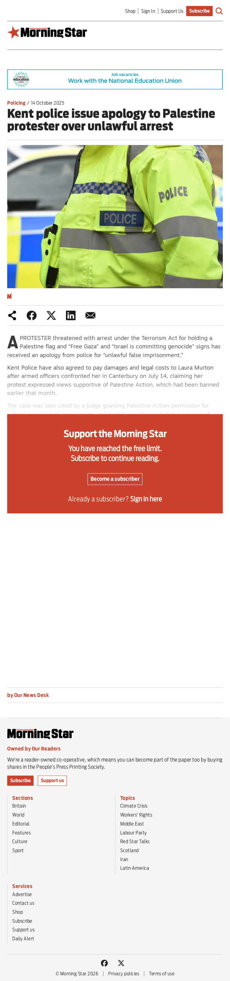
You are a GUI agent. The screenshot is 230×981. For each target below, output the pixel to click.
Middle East (132, 824)
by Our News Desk (28, 695)
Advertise (22, 894)
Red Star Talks (135, 841)
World (18, 815)
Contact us (23, 903)
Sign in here (146, 499)
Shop (130, 11)
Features (21, 833)
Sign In (148, 11)
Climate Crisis (134, 806)
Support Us (172, 11)
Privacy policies (123, 974)
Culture (20, 841)
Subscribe (199, 11)
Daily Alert (23, 939)
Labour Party (133, 833)
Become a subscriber (115, 479)
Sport (18, 850)
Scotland (129, 850)
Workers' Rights (136, 815)
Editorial (21, 824)
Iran (124, 859)
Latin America (134, 868)
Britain (19, 806)
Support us (52, 780)
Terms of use (161, 974)
